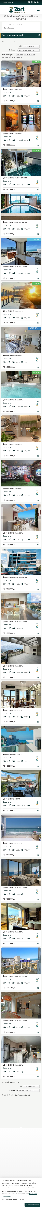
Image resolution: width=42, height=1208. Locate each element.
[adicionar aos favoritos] (38, 101)
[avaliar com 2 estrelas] (5, 1095)
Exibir (20, 46)
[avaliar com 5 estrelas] (12, 1095)
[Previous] (4, 74)
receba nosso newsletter (16, 1175)
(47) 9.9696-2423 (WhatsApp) (17, 1154)
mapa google (12, 1143)
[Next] (38, 74)
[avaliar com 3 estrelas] (7, 1095)
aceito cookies (32, 1204)
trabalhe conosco (13, 1162)
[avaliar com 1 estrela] (3, 1095)
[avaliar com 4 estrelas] (10, 1095)
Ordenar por (13, 50)
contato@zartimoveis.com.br (17, 1158)
